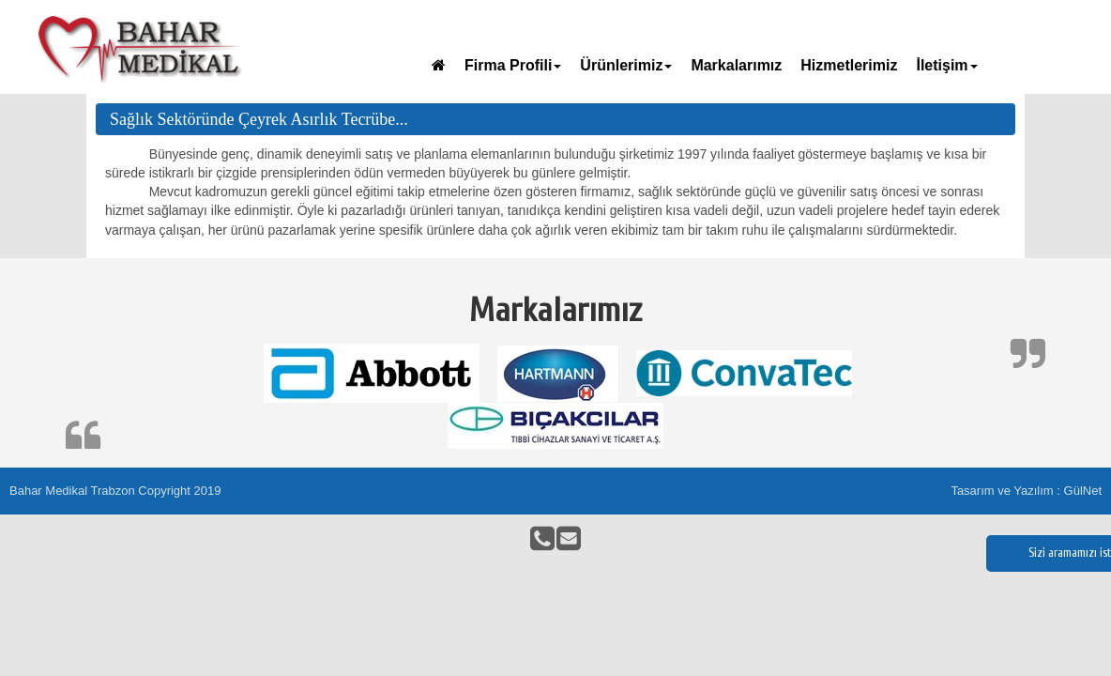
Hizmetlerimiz (848, 65)
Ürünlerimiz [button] (626, 65)
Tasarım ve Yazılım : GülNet (1026, 491)
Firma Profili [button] (512, 65)
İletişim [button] (946, 65)
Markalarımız (736, 65)
